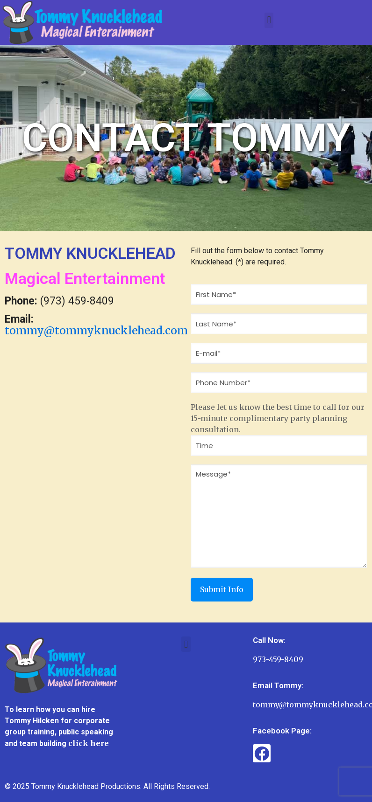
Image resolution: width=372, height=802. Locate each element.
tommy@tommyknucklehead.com (96, 330)
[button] (269, 20)
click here (88, 743)
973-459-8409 (278, 659)
